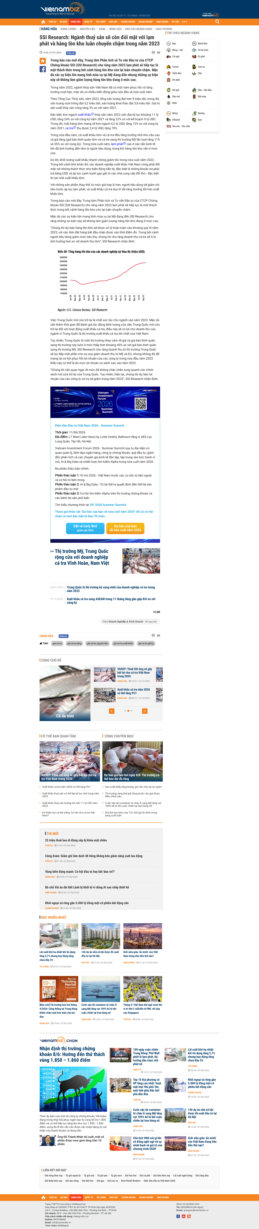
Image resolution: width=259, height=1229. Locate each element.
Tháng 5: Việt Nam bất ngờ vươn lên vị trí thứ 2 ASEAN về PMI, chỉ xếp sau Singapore (142, 1008)
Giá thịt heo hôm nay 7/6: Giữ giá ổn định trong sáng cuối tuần (131, 814)
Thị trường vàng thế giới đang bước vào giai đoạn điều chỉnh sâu (132, 795)
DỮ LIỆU (175, 22)
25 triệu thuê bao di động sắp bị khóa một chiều (76, 840)
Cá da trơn (65, 715)
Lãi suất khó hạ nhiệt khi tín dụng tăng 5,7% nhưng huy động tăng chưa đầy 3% (57, 956)
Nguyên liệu (87, 29)
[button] (112, 711)
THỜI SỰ (52, 22)
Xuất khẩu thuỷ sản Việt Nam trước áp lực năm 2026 (134, 671)
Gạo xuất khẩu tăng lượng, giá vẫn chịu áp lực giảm (133, 787)
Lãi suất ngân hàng (182, 1175)
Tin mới (52, 833)
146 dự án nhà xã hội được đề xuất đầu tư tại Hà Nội (100, 954)
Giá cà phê (145, 1175)
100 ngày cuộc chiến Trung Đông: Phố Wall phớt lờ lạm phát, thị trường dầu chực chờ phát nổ (146, 1057)
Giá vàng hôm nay (54, 1175)
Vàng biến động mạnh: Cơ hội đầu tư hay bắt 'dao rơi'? (80, 872)
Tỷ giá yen (102, 1175)
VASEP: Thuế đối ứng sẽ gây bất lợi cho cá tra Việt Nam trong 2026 (68, 777)
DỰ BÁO (63, 22)
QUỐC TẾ (88, 22)
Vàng (102, 29)
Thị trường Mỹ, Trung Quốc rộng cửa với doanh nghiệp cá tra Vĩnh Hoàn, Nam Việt (82, 557)
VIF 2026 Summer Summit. (108, 505)
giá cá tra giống (146, 643)
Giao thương (164, 29)
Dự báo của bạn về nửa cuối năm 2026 (125, 528)
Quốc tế (137, 1069)
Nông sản (115, 29)
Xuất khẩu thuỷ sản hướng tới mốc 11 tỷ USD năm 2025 (69, 804)
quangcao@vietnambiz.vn (195, 1210)
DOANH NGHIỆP (145, 22)
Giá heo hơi (130, 1175)
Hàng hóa (49, 29)
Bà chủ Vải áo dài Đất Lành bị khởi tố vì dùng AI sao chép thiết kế (87, 887)
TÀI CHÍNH (100, 22)
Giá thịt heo (87, 1181)
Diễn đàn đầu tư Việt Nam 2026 (159, 1181)
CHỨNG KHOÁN (128, 22)
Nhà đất (85, 962)
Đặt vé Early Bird (85, 528)
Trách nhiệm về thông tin (57, 1225)
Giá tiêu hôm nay (161, 1175)
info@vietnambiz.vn (61, 1222)
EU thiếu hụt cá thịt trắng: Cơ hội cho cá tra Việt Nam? (68, 814)
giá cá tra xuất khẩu (123, 643)
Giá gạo (100, 1181)
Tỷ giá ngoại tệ (73, 1175)
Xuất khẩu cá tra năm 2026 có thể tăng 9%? (66, 787)
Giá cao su (113, 1181)
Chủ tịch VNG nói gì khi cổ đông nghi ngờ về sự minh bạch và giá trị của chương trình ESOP (147, 1143)
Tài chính (44, 966)
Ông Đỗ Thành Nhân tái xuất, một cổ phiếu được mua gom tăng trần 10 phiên (81, 1140)
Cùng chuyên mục (119, 736)
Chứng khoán (52, 908)
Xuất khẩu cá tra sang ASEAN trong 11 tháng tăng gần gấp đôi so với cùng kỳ (111, 601)
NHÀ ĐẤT (113, 22)
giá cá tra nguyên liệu (97, 643)
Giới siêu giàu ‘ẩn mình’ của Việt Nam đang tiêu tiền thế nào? (140, 954)
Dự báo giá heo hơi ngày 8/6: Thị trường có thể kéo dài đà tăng (131, 777)
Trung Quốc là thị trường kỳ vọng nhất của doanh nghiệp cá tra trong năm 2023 (111, 589)
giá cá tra (57, 643)
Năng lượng (68, 29)
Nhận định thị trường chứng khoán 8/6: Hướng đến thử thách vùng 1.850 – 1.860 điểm (72, 1054)
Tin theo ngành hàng (183, 33)
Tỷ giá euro (116, 1175)
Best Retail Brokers (131, 1181)
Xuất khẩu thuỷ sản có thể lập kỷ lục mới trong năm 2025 (70, 795)
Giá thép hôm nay (53, 1181)
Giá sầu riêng (72, 1181)
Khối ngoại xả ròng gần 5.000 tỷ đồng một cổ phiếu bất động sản (87, 903)
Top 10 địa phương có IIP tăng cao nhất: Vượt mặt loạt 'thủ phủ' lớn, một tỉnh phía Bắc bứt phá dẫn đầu (147, 1087)
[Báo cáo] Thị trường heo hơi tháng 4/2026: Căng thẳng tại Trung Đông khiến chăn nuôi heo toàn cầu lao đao (58, 1010)
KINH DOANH (162, 22)
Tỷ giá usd (89, 1175)
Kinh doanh (50, 892)
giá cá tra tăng (74, 643)
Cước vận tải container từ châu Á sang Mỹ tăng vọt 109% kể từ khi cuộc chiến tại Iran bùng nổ (133, 804)
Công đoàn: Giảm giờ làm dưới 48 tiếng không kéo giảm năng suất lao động (93, 856)
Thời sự (49, 845)
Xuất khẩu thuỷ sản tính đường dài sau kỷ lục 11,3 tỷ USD (134, 693)
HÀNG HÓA (76, 22)
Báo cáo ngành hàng (138, 29)
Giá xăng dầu (202, 1175)
